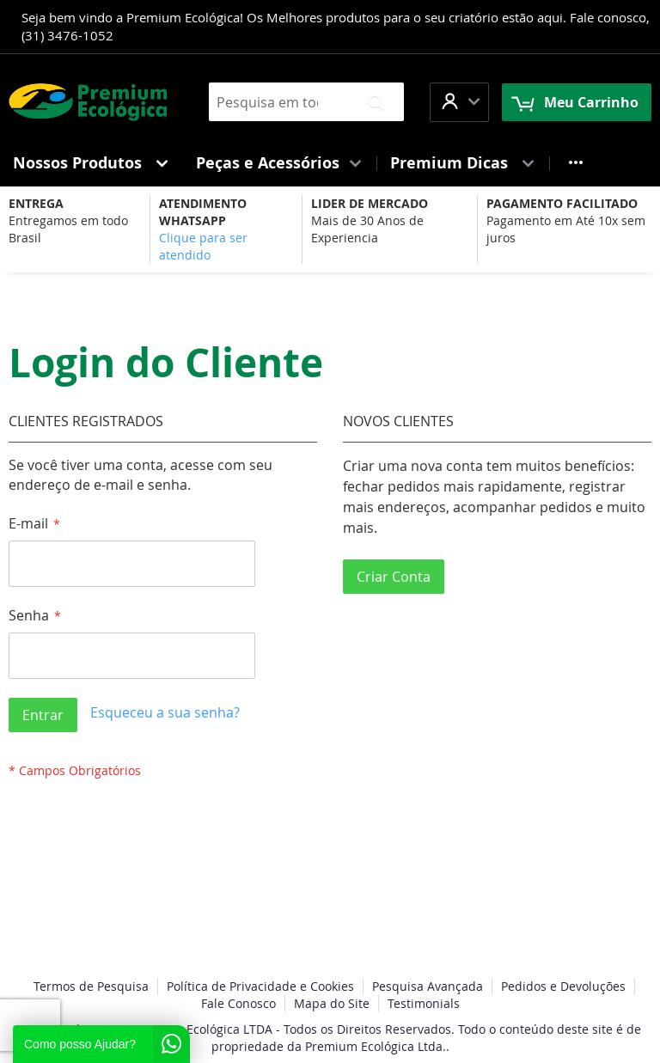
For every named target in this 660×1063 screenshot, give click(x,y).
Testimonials (424, 1003)
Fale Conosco (238, 1003)
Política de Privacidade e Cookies (260, 986)
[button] (459, 102)
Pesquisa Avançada (427, 986)
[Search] (376, 101)
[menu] (330, 162)
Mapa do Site (332, 1003)
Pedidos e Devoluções (563, 986)
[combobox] (306, 101)
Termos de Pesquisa (91, 986)
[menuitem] (91, 162)
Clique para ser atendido (203, 246)
